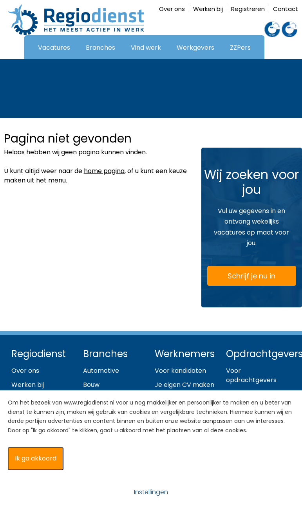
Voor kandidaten (180, 370)
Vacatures (54, 47)
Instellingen (151, 492)
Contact (285, 9)
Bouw (91, 384)
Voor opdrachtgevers (251, 375)
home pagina (104, 170)
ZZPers (240, 47)
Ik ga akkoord (35, 458)
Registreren (248, 9)
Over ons (172, 9)
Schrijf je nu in (242, 277)
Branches (100, 47)
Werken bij (208, 9)
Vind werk (146, 47)
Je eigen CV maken (184, 384)
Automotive (101, 370)
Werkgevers (195, 47)
